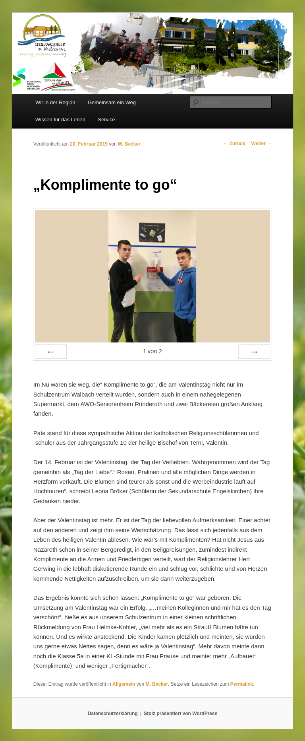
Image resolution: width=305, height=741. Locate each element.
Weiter (261, 143)
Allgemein (123, 684)
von (152, 351)
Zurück (234, 143)
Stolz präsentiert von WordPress (180, 713)
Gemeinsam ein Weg (112, 102)
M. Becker (129, 144)
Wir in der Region (55, 102)
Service (106, 120)
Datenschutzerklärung (113, 713)
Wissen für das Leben (60, 120)
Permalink (241, 684)
